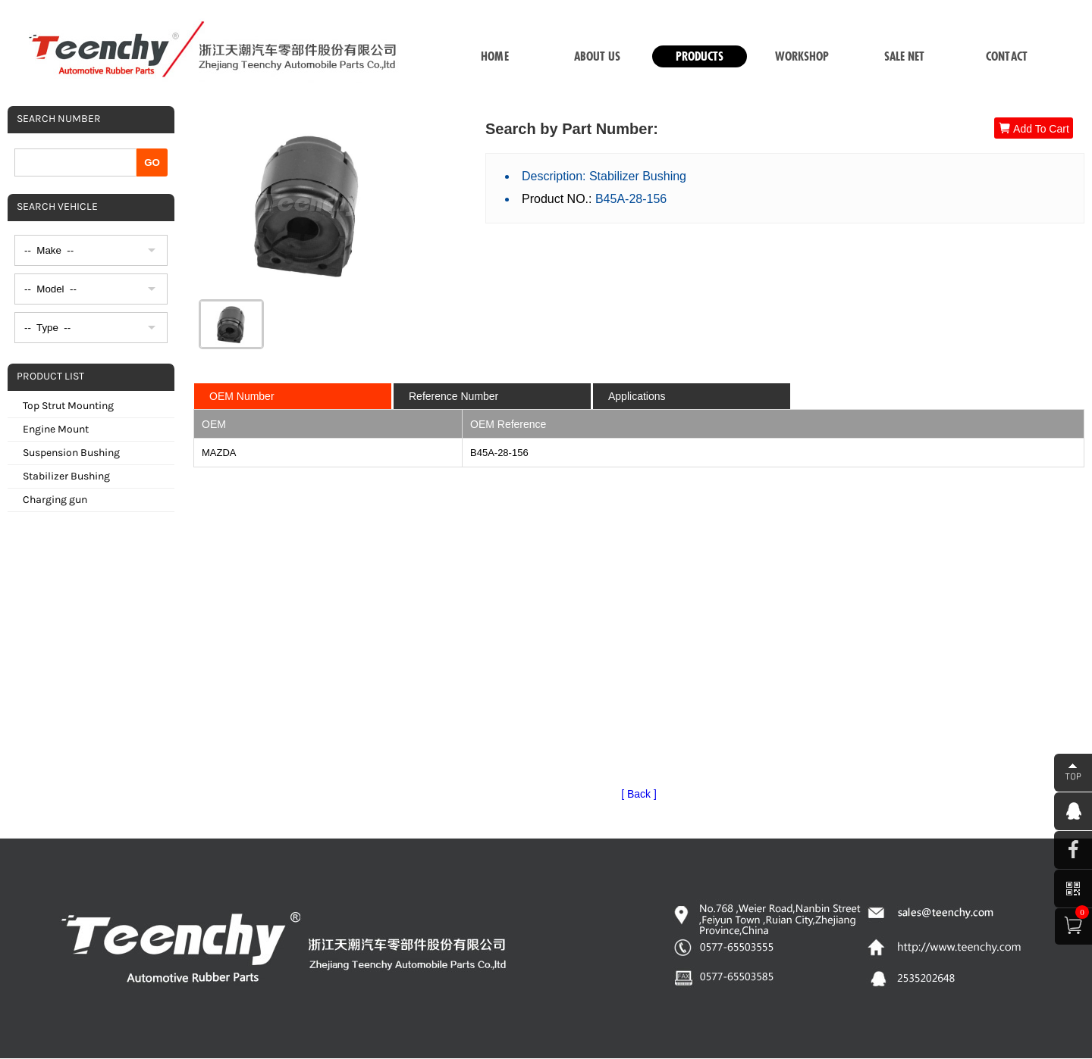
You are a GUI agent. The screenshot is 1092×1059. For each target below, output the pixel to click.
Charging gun (55, 499)
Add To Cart (1033, 128)
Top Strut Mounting (68, 405)
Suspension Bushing (71, 452)
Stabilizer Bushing (66, 476)
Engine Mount (56, 429)
